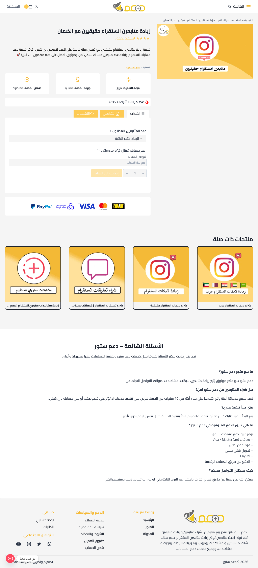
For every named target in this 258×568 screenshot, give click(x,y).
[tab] (138, 114)
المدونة (148, 533)
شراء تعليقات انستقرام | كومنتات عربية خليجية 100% (97, 305)
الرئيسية (248, 20)
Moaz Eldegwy (20, 562)
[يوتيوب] (18, 544)
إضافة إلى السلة (107, 173)
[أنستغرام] (28, 544)
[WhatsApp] (49, 544)
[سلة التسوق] (28, 6)
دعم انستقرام (224, 20)
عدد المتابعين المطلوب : (128, 131)
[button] (162, 29)
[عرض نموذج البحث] (229, 6)
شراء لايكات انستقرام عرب (235, 305)
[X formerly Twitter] (39, 544)
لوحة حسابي (45, 520)
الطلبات (49, 527)
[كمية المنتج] (135, 173)
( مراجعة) (124, 38)
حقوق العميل (94, 541)
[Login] (36, 6)
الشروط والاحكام (92, 534)
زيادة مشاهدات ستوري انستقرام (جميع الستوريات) (33, 305)
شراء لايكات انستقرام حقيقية (168, 305)
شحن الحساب (94, 547)
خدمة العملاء (94, 520)
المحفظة (13, 6)
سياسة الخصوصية (91, 527)
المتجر (237, 20)
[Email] (10, 558)
